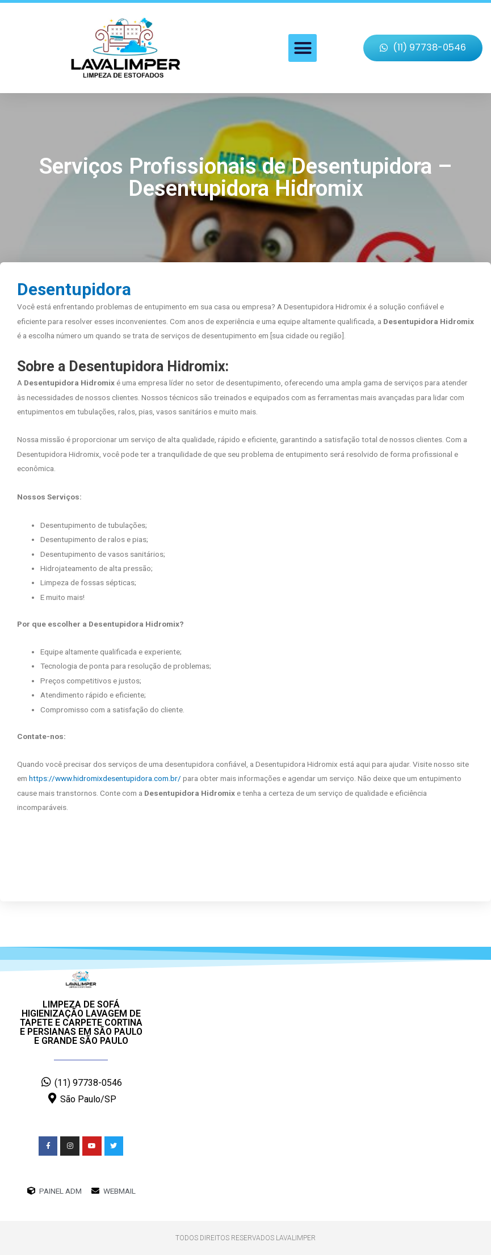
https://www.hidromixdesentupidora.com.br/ (105, 778)
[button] (302, 48)
